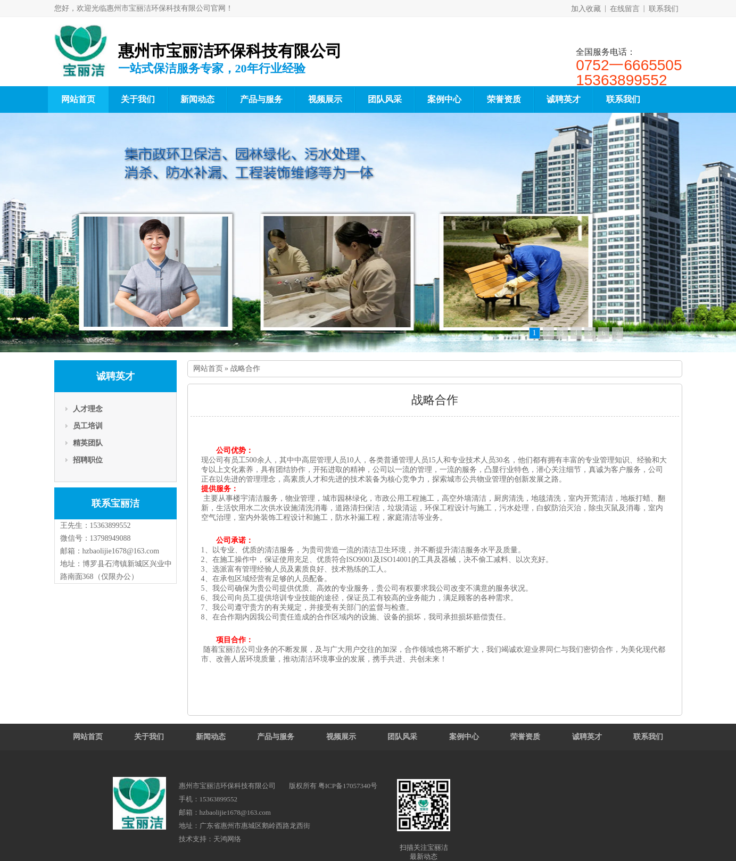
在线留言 (625, 9)
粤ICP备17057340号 (347, 786)
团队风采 (385, 99)
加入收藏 (586, 9)
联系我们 (664, 9)
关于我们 (138, 99)
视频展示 (325, 99)
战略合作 (245, 368)
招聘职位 (88, 460)
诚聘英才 (564, 99)
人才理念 (88, 409)
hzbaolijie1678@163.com (121, 551)
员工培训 (88, 426)
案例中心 (444, 99)
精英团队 (88, 443)
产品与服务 (261, 99)
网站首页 (78, 99)
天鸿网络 (227, 839)
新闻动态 (197, 99)
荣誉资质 (504, 99)
